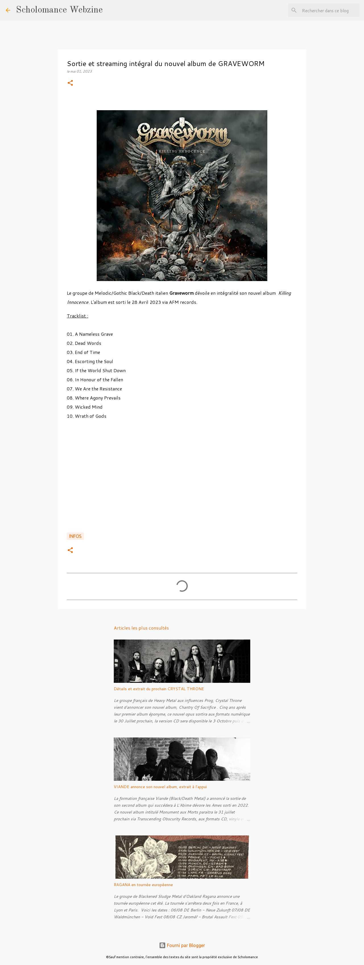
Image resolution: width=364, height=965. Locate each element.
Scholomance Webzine (59, 10)
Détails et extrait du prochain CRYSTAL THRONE (159, 689)
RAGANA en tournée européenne (143, 885)
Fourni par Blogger (182, 945)
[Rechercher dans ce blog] (329, 10)
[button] (70, 83)
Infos (75, 536)
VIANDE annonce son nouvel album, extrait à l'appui (160, 787)
